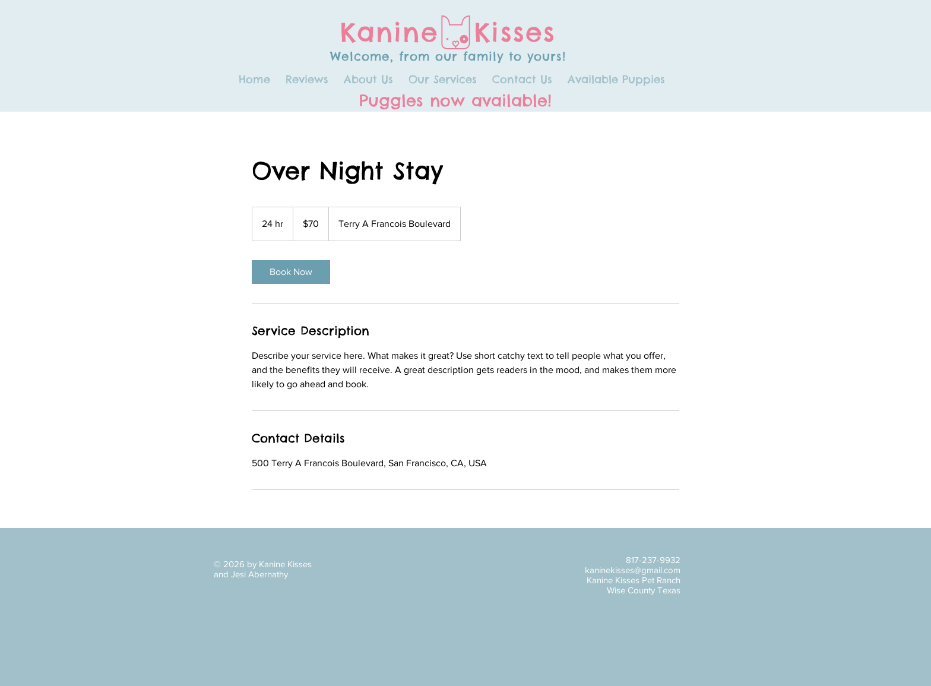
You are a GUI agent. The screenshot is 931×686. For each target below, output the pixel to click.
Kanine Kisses (448, 32)
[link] (291, 272)
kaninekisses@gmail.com (632, 570)
